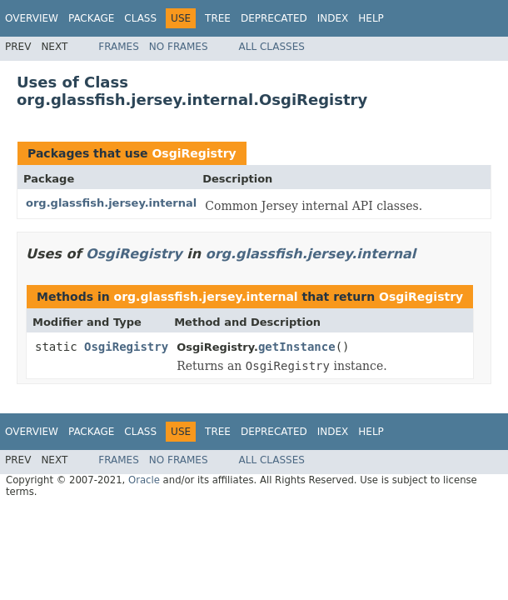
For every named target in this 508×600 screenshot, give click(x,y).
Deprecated (274, 18)
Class (140, 18)
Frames (118, 46)
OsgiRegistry (194, 153)
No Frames (178, 46)
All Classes (272, 46)
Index (333, 18)
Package (91, 18)
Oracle (144, 480)
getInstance (297, 346)
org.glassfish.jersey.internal (111, 203)
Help (371, 18)
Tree (218, 18)
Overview (31, 18)
